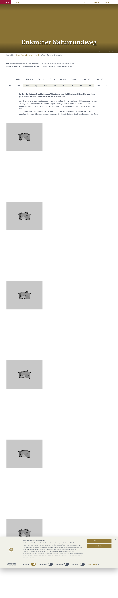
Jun (54, 85)
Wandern (38, 55)
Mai (45, 85)
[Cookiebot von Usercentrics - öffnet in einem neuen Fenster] (11, 594)
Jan (10, 85)
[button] (5, 2)
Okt (89, 85)
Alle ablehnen (99, 576)
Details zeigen (92, 594)
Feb (18, 85)
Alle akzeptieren (99, 571)
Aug (71, 85)
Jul (63, 85)
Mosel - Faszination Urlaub (24, 55)
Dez (107, 85)
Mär (27, 85)
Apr (36, 85)
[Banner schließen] (115, 569)
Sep (80, 85)
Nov (98, 85)
